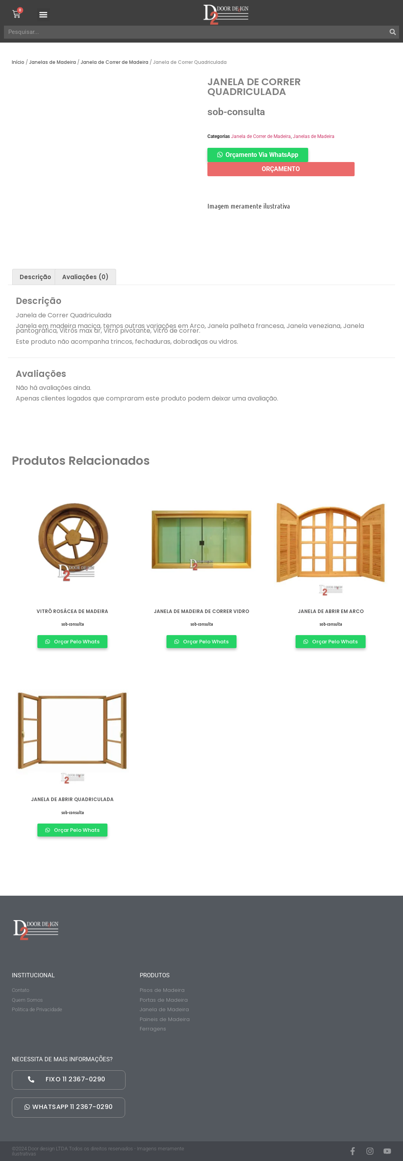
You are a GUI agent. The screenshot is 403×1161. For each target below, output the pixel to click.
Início (18, 62)
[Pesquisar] (392, 32)
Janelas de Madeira (52, 62)
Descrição (35, 277)
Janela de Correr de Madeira (114, 62)
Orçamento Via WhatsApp (262, 154)
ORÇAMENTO (281, 169)
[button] (45, 14)
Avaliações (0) (85, 277)
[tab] (35, 277)
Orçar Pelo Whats (76, 641)
